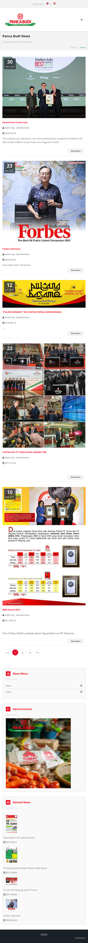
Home (73, 47)
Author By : (16, 127)
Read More (76, 151)
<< (7, 652)
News (8, 685)
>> (37, 652)
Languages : (38, 3)
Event (8, 691)
